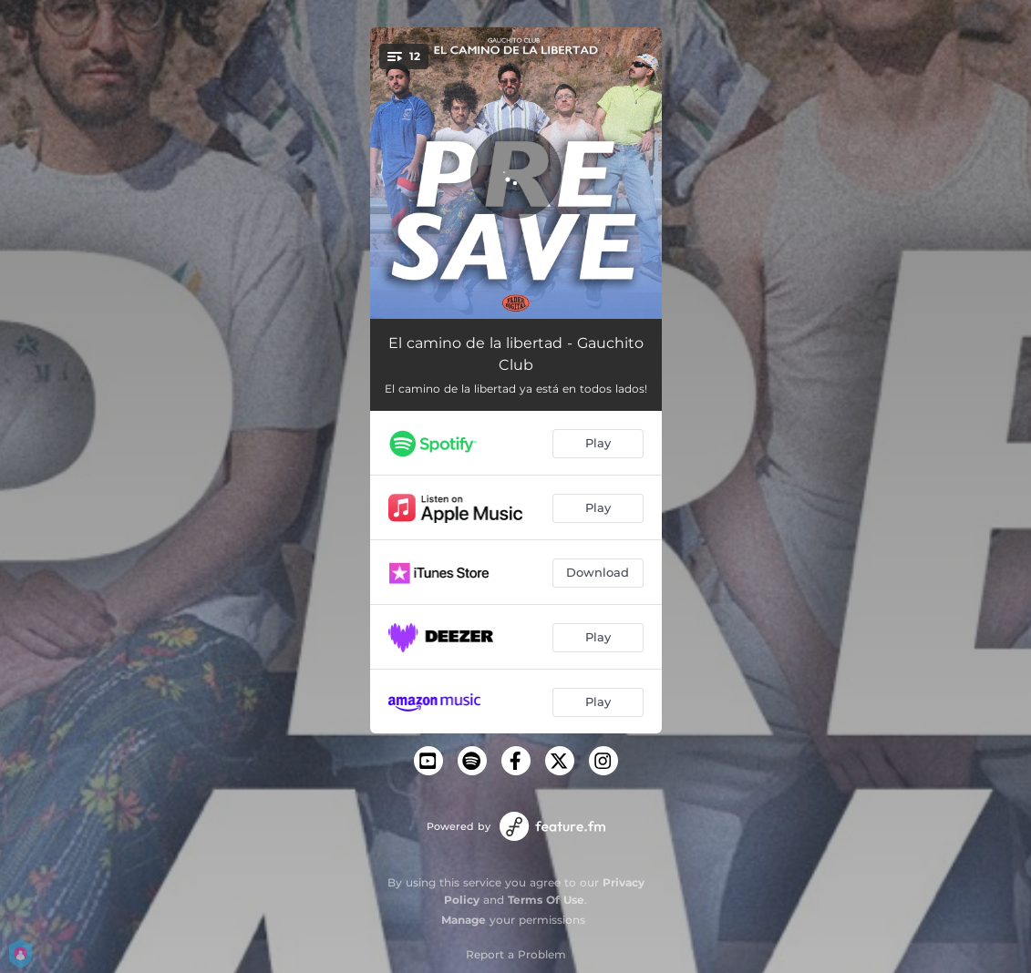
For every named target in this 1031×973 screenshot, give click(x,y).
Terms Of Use (546, 899)
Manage (463, 920)
